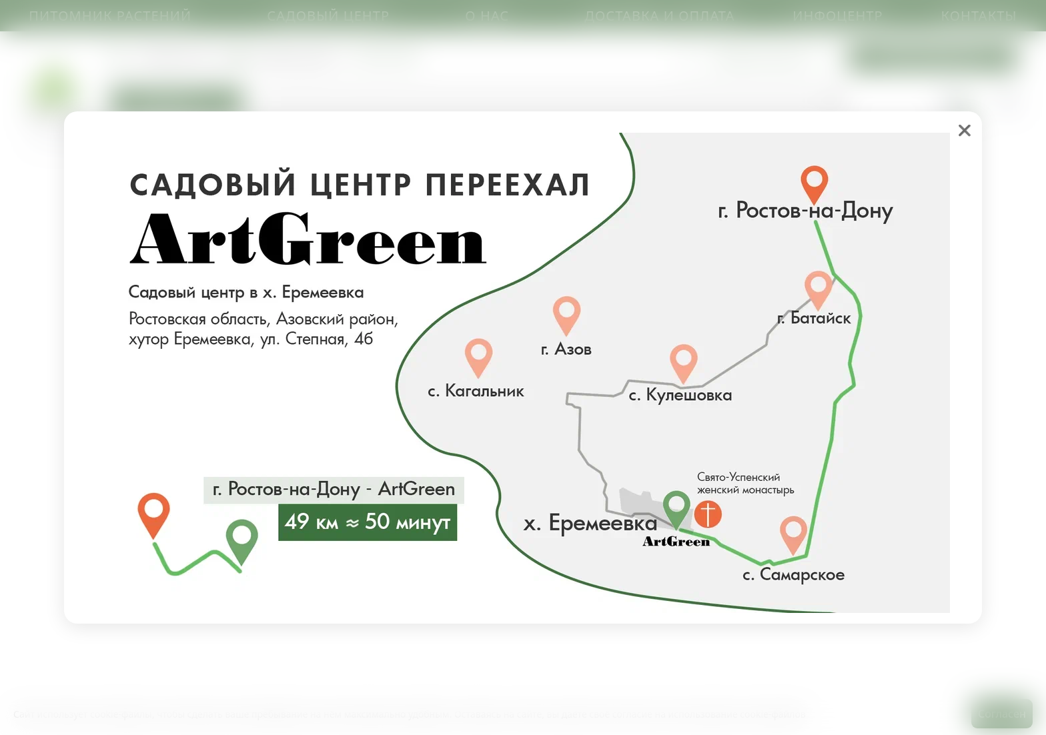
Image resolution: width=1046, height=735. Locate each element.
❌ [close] (964, 130)
